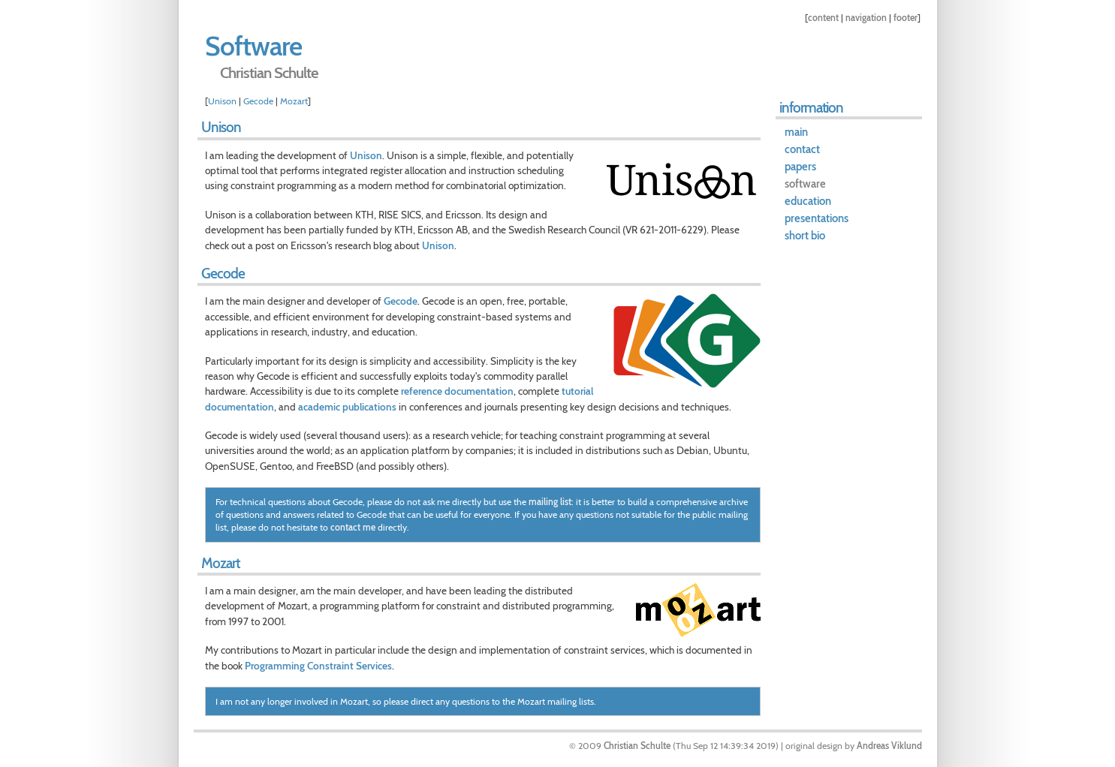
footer (906, 17)
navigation (866, 17)
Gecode (258, 101)
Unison (222, 101)
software (805, 184)
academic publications (347, 407)
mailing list (550, 501)
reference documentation (457, 391)
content (823, 17)
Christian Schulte (637, 745)
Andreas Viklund (889, 745)
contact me (352, 527)
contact (802, 149)
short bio (805, 235)
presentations (816, 218)
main (796, 132)
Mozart (294, 101)
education (808, 201)
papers (800, 166)
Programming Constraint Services (318, 666)
